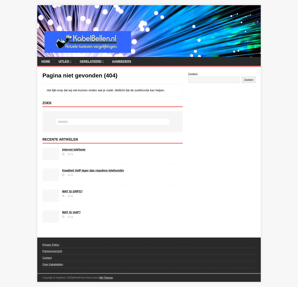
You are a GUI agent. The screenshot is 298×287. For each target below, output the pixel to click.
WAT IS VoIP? (71, 212)
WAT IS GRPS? (72, 191)
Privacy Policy (50, 244)
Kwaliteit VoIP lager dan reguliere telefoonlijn (93, 170)
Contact (47, 257)
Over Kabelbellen (52, 264)
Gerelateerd (90, 61)
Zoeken (193, 74)
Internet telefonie (73, 149)
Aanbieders (121, 61)
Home (45, 61)
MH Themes (106, 277)
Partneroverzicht (52, 251)
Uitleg (64, 61)
